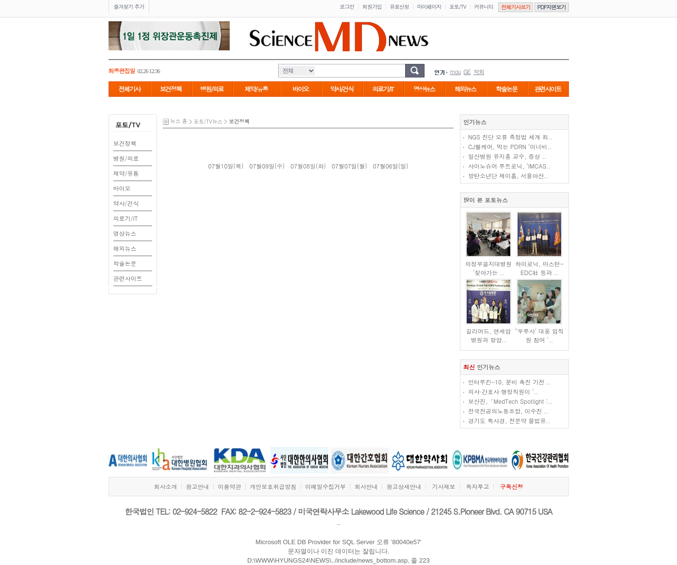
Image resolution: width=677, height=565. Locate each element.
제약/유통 (256, 88)
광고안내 (197, 486)
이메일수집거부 (325, 486)
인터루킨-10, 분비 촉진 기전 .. (509, 382)
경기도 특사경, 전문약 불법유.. (509, 420)
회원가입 (372, 6)
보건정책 (170, 88)
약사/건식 (341, 88)
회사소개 (165, 486)
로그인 (347, 6)
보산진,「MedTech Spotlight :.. (510, 401)
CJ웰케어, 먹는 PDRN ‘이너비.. (509, 146)
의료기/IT (382, 88)
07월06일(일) (391, 166)
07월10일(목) (225, 166)
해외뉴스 (465, 88)
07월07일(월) (349, 166)
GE (467, 71)
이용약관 (229, 486)
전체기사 (129, 88)
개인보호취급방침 (273, 486)
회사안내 (366, 486)
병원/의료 (211, 88)
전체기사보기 (515, 7)
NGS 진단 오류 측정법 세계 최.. (510, 137)
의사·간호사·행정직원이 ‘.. (503, 391)
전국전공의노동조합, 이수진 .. (508, 411)
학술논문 (506, 88)
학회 (478, 71)
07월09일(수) (266, 166)
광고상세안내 (403, 486)
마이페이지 (429, 6)
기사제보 (443, 486)
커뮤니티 (483, 6)
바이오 (301, 88)
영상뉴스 (424, 88)
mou (455, 71)
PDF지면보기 (551, 7)
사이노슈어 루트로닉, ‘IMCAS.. (509, 166)
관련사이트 (548, 88)
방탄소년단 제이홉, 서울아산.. (508, 175)
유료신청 (399, 6)
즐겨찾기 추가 (129, 6)
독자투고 (477, 486)
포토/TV (457, 6)
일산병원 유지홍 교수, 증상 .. (507, 156)
